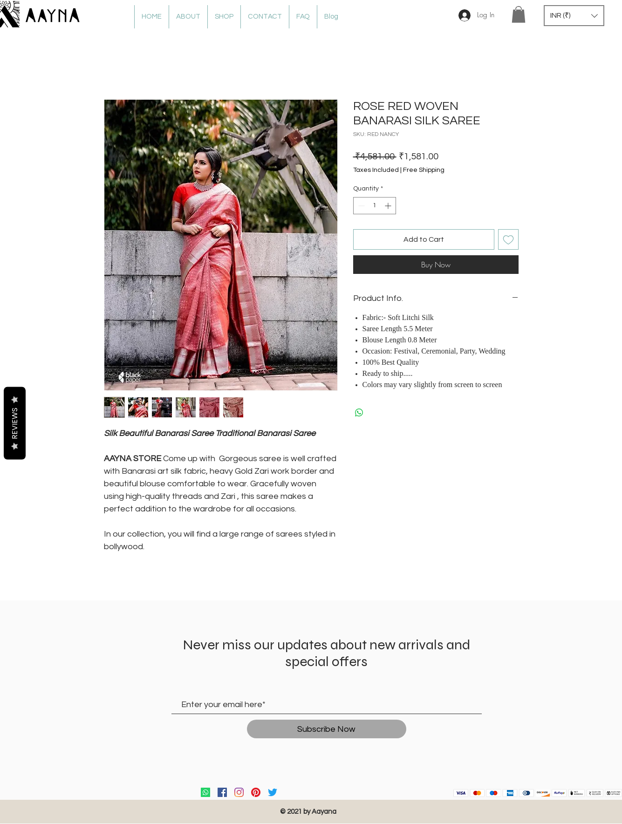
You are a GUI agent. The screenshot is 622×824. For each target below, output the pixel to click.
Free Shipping (423, 170)
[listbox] (574, 15)
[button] (519, 14)
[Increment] (389, 205)
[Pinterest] (255, 792)
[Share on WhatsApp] (359, 412)
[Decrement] (360, 205)
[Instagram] (239, 792)
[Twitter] (272, 792)
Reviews (14, 423)
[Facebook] (222, 792)
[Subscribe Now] (326, 729)
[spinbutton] (374, 205)
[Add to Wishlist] (508, 239)
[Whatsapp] (205, 792)
